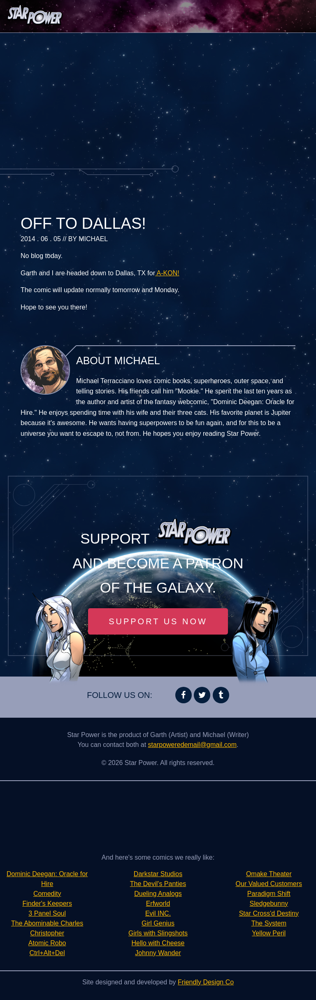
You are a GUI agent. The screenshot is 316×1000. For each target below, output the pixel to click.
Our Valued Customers (269, 883)
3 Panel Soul (47, 913)
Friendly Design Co (206, 982)
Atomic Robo (47, 943)
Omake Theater (269, 873)
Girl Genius (158, 923)
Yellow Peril (269, 933)
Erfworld (158, 903)
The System (268, 923)
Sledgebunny (269, 903)
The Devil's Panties (158, 883)
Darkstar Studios (158, 873)
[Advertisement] (158, 98)
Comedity (47, 893)
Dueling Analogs (158, 893)
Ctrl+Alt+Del (47, 952)
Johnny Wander (158, 952)
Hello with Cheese (158, 943)
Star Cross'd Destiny (269, 913)
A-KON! (167, 273)
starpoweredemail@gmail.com (192, 744)
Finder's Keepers (47, 903)
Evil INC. (158, 913)
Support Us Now (158, 621)
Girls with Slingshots (158, 933)
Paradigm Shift (268, 893)
